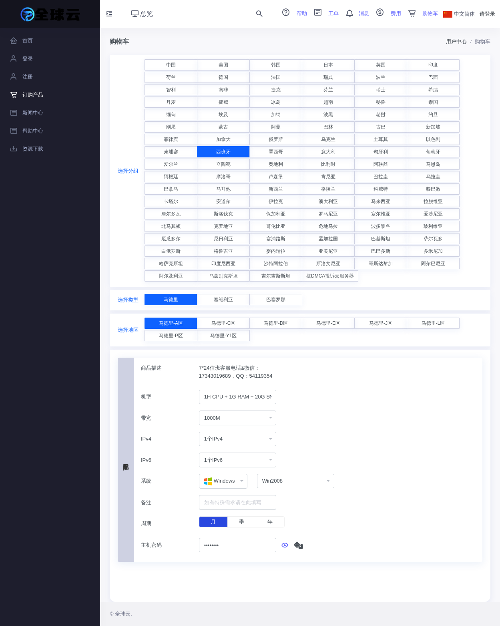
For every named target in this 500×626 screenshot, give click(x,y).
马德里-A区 (171, 323)
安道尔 (223, 201)
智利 (171, 90)
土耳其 (380, 139)
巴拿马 (171, 189)
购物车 (420, 13)
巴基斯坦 (380, 239)
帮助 (292, 13)
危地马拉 (328, 226)
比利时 (328, 164)
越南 (328, 102)
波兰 (381, 77)
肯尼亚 (328, 176)
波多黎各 (380, 226)
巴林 (328, 127)
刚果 (171, 127)
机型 (146, 397)
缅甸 (171, 114)
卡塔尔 (171, 201)
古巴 (381, 127)
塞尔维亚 (380, 214)
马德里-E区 (328, 323)
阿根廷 (171, 176)
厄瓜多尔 (171, 239)
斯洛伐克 (223, 214)
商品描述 (151, 368)
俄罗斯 (276, 139)
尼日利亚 (223, 239)
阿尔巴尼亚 (433, 263)
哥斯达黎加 (381, 263)
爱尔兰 (171, 164)
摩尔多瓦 (171, 214)
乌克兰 (328, 139)
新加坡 (433, 127)
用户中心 (456, 41)
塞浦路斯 (275, 239)
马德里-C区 (223, 323)
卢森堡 (276, 176)
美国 (223, 65)
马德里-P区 (171, 335)
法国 (276, 77)
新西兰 (276, 189)
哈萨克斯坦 (171, 263)
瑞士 (381, 90)
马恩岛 (433, 164)
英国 (381, 65)
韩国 (276, 65)
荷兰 (171, 77)
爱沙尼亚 (433, 214)
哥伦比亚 (275, 226)
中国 (171, 65)
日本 (328, 65)
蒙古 (223, 127)
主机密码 (151, 545)
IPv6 (146, 460)
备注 (146, 502)
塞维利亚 (223, 299)
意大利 (328, 152)
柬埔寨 (171, 152)
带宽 (146, 418)
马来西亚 (380, 201)
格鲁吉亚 (223, 251)
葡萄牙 (433, 152)
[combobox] (237, 397)
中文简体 (459, 14)
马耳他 (223, 189)
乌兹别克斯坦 (223, 276)
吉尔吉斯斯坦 (275, 276)
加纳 (276, 114)
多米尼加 (433, 251)
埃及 (223, 114)
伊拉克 (276, 201)
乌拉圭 (433, 176)
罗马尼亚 (328, 214)
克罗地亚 (223, 226)
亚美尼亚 (328, 251)
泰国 (433, 102)
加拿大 (223, 139)
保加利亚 (275, 214)
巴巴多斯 (380, 251)
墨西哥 (276, 152)
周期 (146, 523)
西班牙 (223, 152)
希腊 (433, 90)
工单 (324, 13)
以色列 (433, 139)
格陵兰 (328, 189)
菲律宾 (171, 139)
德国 (223, 77)
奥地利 (276, 164)
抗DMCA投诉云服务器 (330, 276)
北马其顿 (171, 226)
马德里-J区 (380, 323)
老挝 (381, 114)
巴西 (433, 77)
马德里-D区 (276, 323)
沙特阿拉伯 (276, 263)
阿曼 (276, 127)
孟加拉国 (328, 239)
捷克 (276, 90)
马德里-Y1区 (223, 335)
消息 (354, 13)
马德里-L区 (433, 323)
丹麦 (171, 102)
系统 (146, 481)
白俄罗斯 (171, 251)
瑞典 (328, 77)
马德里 (171, 299)
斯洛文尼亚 (328, 263)
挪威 (223, 102)
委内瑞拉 (275, 251)
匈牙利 (380, 152)
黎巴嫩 (433, 189)
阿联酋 (380, 164)
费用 (386, 13)
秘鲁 (381, 102)
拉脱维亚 (433, 201)
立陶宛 (223, 164)
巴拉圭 (380, 176)
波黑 (328, 114)
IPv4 (146, 439)
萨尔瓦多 (433, 239)
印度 (433, 65)
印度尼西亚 (223, 263)
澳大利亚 (328, 201)
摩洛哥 (223, 176)
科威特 (380, 189)
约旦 (433, 114)
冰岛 (276, 102)
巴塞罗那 (275, 299)
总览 (142, 13)
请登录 (487, 14)
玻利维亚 (433, 226)
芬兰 (328, 90)
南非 (223, 90)
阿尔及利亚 (171, 276)
